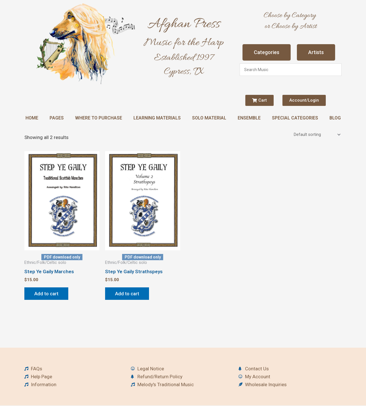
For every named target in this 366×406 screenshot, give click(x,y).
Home (31, 118)
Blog (335, 118)
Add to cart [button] (46, 294)
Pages (57, 118)
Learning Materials (157, 118)
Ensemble (249, 118)
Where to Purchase (98, 118)
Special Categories (295, 118)
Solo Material (209, 118)
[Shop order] (316, 135)
